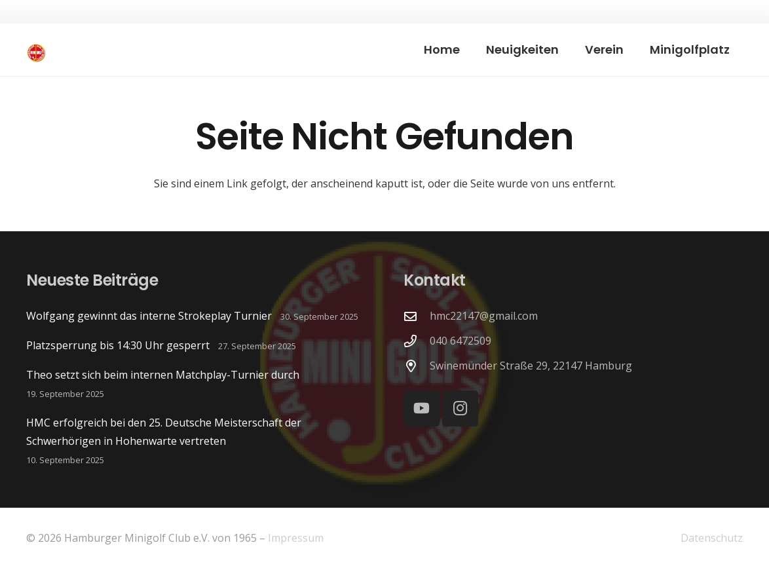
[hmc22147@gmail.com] (416, 316)
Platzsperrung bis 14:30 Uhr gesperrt (118, 345)
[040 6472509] (416, 341)
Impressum (296, 538)
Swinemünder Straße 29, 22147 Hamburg (531, 365)
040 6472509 (460, 340)
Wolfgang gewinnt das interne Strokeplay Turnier (149, 316)
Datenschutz (712, 538)
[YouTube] (421, 408)
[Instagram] (460, 408)
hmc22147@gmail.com (484, 316)
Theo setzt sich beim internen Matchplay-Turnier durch (162, 375)
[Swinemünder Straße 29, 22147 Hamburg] (416, 366)
